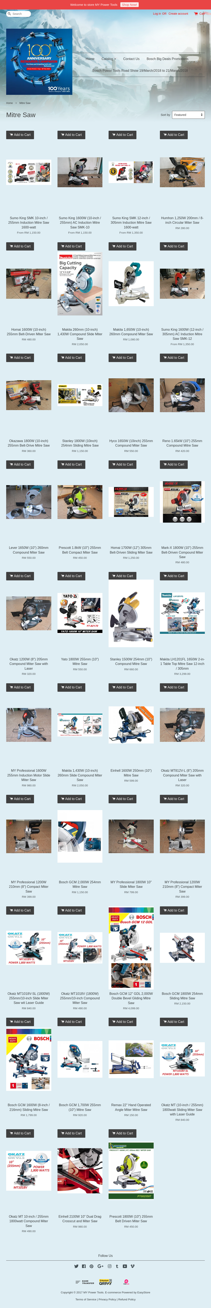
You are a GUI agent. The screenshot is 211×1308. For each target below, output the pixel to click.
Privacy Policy (107, 1299)
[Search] (18, 14)
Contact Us (131, 59)
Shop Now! (129, 4)
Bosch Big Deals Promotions (168, 59)
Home (90, 59)
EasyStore (143, 1292)
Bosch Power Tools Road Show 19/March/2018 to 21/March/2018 (140, 70)
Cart (202, 13)
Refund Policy (127, 1299)
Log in (157, 13)
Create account (178, 13)
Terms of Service (85, 1299)
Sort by (165, 114)
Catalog (109, 59)
